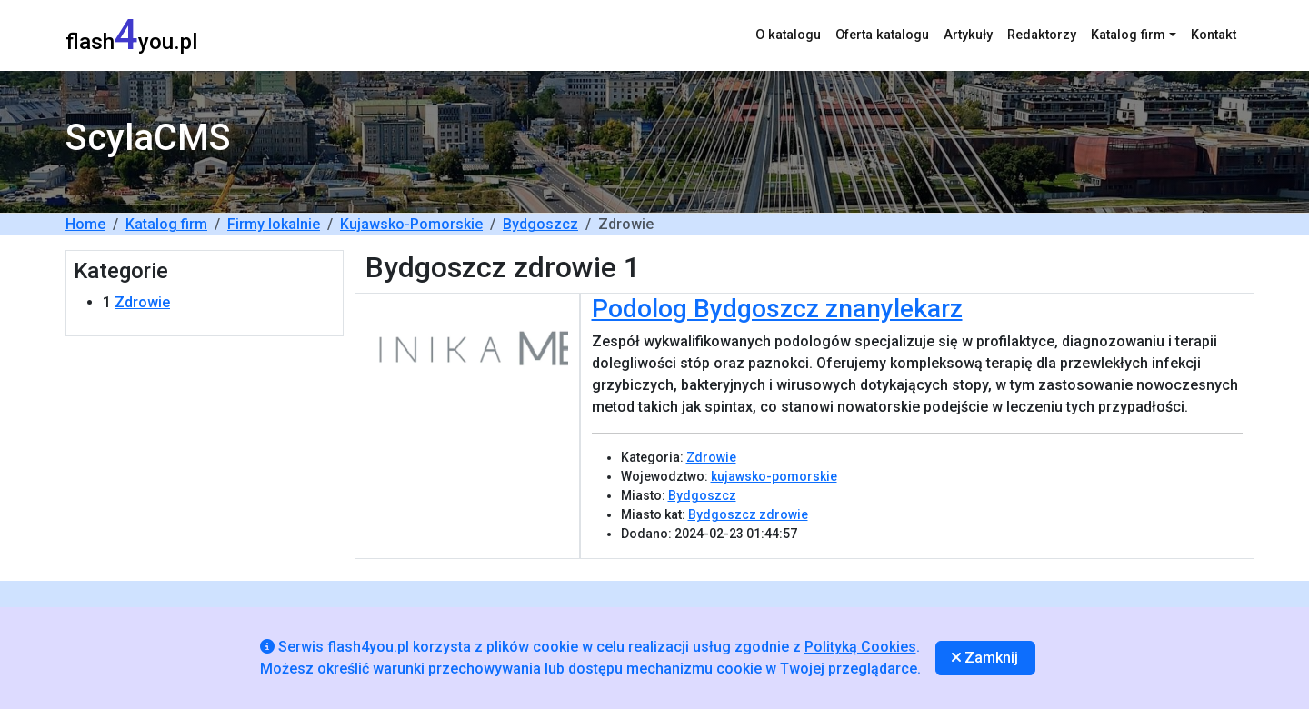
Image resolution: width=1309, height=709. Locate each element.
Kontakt (1213, 35)
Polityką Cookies (860, 646)
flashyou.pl (131, 35)
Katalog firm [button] (1128, 35)
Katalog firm (166, 224)
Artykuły (968, 35)
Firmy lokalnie (273, 224)
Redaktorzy (1041, 35)
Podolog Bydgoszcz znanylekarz (777, 309)
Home (85, 224)
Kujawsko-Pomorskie (411, 224)
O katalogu (788, 35)
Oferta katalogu (882, 35)
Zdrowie (142, 302)
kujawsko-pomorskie (774, 476)
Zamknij (985, 657)
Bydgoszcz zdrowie (748, 514)
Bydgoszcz (540, 224)
